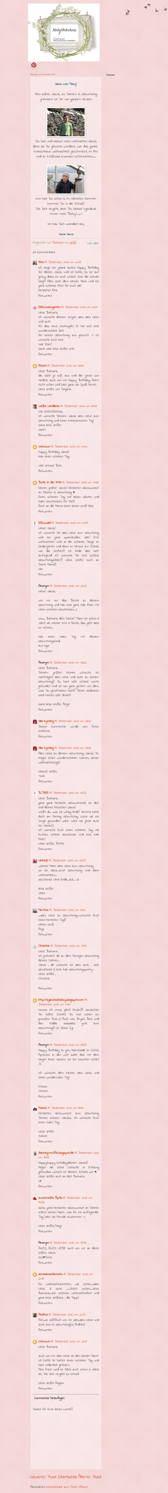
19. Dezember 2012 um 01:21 (79, 307)
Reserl (42, 365)
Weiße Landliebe (49, 406)
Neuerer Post (43, 1477)
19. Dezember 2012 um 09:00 (67, 910)
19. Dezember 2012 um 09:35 (68, 1045)
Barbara (58, 242)
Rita (41, 262)
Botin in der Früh (49, 482)
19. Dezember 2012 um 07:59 (69, 523)
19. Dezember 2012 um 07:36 (80, 482)
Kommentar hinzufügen (49, 1398)
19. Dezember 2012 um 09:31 (62, 1002)
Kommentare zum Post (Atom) (67, 1487)
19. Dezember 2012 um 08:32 (68, 662)
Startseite (67, 1477)
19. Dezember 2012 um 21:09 (69, 1341)
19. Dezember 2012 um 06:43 (78, 406)
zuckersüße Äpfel (50, 1198)
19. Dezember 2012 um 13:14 (65, 1108)
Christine (44, 946)
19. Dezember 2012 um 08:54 (67, 860)
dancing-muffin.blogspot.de (56, 1153)
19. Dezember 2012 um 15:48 (68, 1242)
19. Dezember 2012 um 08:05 (68, 586)
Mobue (42, 1108)
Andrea (43, 1314)
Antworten (45, 296)
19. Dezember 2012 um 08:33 (72, 748)
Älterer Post (90, 1477)
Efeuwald (44, 523)
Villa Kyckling (46, 721)
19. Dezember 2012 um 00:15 (62, 262)
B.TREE (43, 793)
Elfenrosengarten (49, 307)
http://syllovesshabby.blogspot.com (61, 1000)
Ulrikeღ (43, 860)
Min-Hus (43, 910)
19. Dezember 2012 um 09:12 (68, 946)
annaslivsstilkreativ (50, 1274)
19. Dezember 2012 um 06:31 (65, 365)
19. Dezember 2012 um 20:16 (65, 1276)
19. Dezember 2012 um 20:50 (67, 1314)
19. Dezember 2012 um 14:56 (65, 1200)
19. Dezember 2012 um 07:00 (69, 446)
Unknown (44, 446)
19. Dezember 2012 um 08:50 (67, 793)
